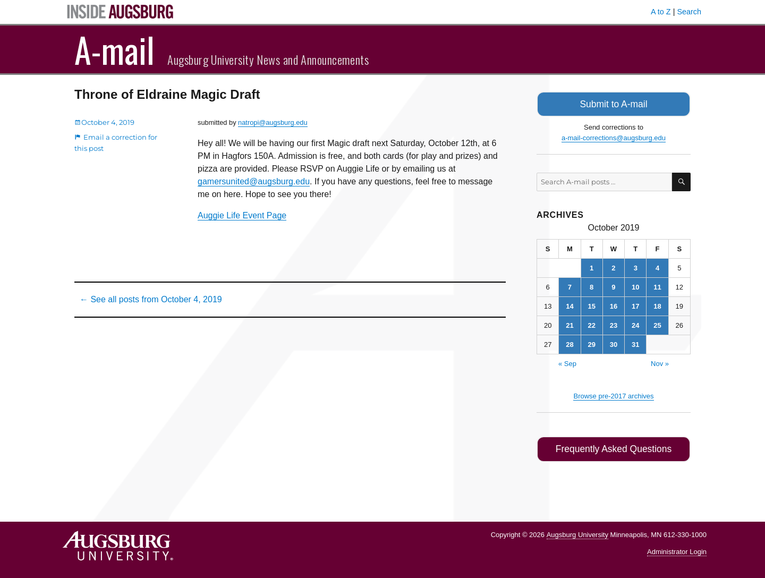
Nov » (660, 362)
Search (689, 11)
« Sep (567, 362)
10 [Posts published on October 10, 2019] (635, 286)
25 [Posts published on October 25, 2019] (657, 324)
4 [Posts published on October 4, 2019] (657, 266)
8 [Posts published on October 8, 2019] (591, 286)
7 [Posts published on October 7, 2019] (570, 286)
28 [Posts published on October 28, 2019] (569, 343)
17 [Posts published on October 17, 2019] (635, 305)
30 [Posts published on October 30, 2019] (613, 343)
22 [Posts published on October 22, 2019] (591, 324)
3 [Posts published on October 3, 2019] (636, 266)
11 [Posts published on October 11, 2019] (657, 286)
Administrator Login (677, 549)
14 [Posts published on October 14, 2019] (569, 305)
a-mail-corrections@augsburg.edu (614, 136)
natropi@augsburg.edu (272, 122)
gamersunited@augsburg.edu (254, 181)
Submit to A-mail (613, 103)
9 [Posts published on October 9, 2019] (613, 286)
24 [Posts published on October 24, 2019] (635, 324)
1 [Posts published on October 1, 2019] (591, 266)
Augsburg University (577, 532)
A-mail (114, 49)
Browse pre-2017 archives (613, 394)
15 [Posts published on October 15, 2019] (591, 305)
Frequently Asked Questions (613, 447)
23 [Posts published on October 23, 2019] (613, 324)
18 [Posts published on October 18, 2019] (657, 305)
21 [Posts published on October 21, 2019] (569, 324)
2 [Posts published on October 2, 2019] (613, 266)
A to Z (661, 11)
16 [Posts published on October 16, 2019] (613, 305)
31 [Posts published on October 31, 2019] (635, 343)
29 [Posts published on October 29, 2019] (591, 343)
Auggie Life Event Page (242, 215)
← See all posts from (151, 299)
